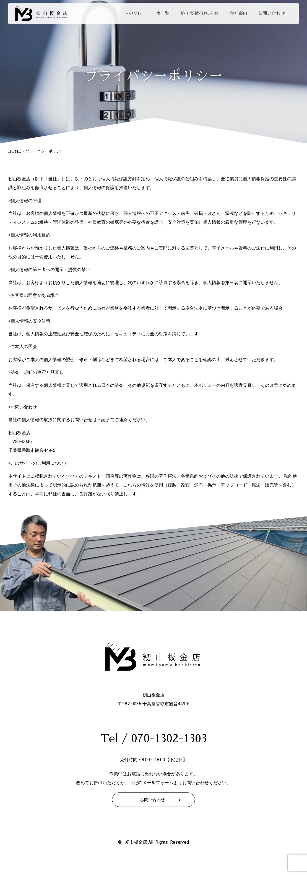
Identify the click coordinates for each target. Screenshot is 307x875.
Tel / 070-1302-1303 (153, 738)
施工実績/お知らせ (199, 13)
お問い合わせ (271, 13)
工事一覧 (161, 13)
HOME (133, 13)
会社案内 (238, 13)
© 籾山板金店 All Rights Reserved (153, 842)
